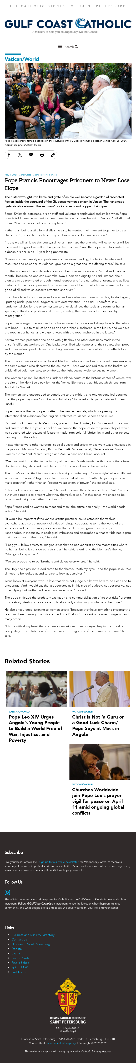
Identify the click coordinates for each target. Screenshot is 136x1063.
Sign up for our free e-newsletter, (59, 862)
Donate (17, 949)
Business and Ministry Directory (33, 935)
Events (16, 953)
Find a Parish (20, 958)
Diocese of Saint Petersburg (31, 944)
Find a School (21, 963)
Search (71, 47)
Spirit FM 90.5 (21, 967)
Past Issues (19, 972)
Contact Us (19, 939)
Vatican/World (22, 59)
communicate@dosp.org (61, 1043)
